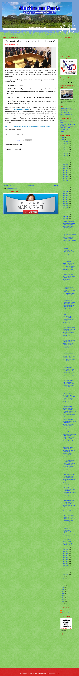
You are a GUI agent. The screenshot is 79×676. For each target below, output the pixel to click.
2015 (63, 595)
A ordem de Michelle (67, 541)
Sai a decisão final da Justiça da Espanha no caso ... (69, 528)
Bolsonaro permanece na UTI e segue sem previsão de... (69, 230)
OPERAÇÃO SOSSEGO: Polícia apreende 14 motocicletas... (69, 415)
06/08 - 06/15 (66, 201)
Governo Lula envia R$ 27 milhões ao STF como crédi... (69, 396)
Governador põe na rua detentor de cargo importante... (69, 341)
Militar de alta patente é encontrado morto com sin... (69, 515)
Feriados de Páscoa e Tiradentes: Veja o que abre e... (69, 506)
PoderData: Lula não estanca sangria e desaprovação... (68, 220)
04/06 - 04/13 (66, 547)
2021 (63, 583)
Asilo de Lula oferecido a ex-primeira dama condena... (68, 477)
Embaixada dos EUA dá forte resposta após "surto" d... (68, 386)
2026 (63, 137)
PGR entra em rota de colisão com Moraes (68, 376)
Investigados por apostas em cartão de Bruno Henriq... (68, 317)
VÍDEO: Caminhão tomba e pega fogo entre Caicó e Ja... (69, 323)
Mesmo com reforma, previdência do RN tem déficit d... (69, 234)
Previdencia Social (64, 129)
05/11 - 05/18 (66, 209)
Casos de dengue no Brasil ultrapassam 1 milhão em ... (69, 399)
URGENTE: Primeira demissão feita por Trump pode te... (69, 294)
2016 (63, 593)
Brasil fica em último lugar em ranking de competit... (69, 299)
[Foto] (30, 57)
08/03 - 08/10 (66, 185)
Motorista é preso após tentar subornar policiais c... (68, 503)
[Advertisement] (69, 657)
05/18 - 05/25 (66, 207)
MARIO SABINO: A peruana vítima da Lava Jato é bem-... (69, 327)
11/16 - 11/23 (66, 153)
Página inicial (30, 185)
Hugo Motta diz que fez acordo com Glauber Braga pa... (69, 402)
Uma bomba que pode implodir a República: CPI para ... (69, 535)
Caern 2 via (62, 120)
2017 (63, 591)
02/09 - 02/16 (66, 563)
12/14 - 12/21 (66, 145)
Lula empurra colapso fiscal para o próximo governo (69, 493)
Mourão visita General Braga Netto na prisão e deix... (68, 274)
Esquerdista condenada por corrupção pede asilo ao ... (68, 524)
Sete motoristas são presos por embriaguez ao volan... (69, 227)
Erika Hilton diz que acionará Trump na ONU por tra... (68, 496)
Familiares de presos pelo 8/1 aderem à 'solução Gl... (68, 264)
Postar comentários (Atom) (12, 188)
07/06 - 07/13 (66, 193)
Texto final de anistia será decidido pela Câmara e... (68, 409)
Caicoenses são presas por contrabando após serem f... (69, 320)
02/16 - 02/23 (66, 561)
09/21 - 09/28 (66, 170)
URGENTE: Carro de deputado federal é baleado (69, 360)
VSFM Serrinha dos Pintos (65, 108)
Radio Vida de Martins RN (65, 112)
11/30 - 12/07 (66, 149)
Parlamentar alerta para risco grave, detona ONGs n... (68, 467)
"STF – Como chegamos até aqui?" (20, 109)
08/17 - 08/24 (66, 180)
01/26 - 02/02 (66, 567)
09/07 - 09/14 (66, 174)
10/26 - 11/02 (66, 160)
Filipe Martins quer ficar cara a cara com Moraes (69, 357)
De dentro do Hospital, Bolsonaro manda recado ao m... (69, 280)
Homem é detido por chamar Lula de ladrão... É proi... (68, 370)
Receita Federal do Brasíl (65, 127)
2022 (63, 581)
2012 (63, 601)
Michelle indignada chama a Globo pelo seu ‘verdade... (68, 438)
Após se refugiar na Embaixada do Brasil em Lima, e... (69, 487)
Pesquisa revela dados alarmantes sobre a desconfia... (69, 241)
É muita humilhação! (67, 254)
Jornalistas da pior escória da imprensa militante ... (68, 431)
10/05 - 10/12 (66, 166)
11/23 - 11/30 (66, 151)
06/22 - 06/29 (66, 197)
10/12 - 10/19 (66, 164)
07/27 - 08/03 (66, 187)
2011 (63, 603)
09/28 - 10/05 (66, 168)
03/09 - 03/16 (66, 555)
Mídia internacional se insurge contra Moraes (69, 291)
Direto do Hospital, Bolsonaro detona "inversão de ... (68, 257)
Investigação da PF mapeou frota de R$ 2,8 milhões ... (69, 435)
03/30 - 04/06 (66, 549)
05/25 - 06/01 (66, 205)
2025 (63, 139)
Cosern (61, 122)
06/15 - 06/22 (66, 199)
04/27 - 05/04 (66, 214)
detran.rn (62, 131)
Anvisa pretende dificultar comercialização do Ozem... (69, 521)
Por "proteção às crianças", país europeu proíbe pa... (69, 451)
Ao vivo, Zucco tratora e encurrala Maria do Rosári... (69, 383)
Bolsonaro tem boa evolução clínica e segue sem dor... (68, 500)
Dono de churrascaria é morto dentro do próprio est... (68, 333)
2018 (63, 589)
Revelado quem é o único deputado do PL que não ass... (69, 518)
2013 (63, 599)
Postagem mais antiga (52, 185)
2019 (63, 587)
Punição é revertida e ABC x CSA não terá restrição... (68, 418)
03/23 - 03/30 (66, 551)
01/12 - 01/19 (66, 572)
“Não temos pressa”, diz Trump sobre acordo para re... (69, 406)
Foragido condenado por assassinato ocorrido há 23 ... (69, 350)
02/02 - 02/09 (66, 565)
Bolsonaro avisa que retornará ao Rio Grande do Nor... (69, 393)
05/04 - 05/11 (66, 212)
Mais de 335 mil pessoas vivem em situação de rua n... (69, 306)
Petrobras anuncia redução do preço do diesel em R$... (68, 344)
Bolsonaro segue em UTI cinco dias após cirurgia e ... (69, 330)
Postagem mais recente (9, 185)
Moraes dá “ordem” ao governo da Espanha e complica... (69, 470)
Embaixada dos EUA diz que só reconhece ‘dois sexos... (69, 490)
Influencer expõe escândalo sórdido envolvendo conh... (68, 244)
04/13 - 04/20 (66, 218)
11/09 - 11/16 (66, 155)
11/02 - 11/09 (66, 157)
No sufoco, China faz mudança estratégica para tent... (69, 483)
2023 (63, 578)
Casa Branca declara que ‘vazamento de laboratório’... (69, 309)
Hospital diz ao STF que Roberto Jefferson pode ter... (69, 511)
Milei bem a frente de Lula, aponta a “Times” (68, 454)
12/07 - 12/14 (66, 147)
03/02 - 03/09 (66, 557)
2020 (63, 585)
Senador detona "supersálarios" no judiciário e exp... (69, 277)
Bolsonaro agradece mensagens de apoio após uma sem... (69, 303)
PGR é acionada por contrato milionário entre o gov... (68, 461)
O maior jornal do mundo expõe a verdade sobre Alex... (69, 284)
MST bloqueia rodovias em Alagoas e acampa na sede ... (69, 474)
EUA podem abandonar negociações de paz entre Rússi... (68, 251)
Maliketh (47, 673)
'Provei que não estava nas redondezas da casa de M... (68, 288)
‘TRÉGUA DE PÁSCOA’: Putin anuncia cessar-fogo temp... (69, 224)
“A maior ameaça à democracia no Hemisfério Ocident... (69, 380)
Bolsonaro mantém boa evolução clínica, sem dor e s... (69, 412)
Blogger (57, 673)
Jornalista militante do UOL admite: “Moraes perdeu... (68, 441)
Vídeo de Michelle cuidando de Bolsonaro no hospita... (69, 464)
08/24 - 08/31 (66, 178)
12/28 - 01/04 (66, 141)
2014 (63, 597)
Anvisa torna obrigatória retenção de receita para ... (69, 422)
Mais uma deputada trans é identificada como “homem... (69, 444)
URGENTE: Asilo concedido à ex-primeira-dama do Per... (69, 267)
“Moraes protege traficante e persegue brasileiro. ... (68, 448)
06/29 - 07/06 (66, 195)
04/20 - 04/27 (66, 216)
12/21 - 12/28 (66, 143)
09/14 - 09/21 (66, 172)
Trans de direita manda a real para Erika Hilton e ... (68, 363)
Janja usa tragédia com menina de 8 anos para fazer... (69, 480)
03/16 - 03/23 (66, 553)
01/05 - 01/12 (66, 574)
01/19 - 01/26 (66, 570)
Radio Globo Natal (64, 110)
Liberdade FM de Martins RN (66, 114)
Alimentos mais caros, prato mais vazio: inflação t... (69, 538)
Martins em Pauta (65, 610)
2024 (63, 576)
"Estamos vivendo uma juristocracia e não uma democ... (68, 313)
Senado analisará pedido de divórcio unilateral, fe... (68, 347)
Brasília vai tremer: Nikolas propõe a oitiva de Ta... (68, 373)
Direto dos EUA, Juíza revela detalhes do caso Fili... (68, 544)
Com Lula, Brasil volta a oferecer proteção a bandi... (69, 428)
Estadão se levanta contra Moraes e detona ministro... (69, 261)
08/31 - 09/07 (66, 176)
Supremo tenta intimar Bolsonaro (69, 508)
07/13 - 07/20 (66, 191)
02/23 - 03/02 (66, 559)
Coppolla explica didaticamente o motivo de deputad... (69, 367)
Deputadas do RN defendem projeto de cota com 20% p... (69, 425)
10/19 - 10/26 (66, 162)
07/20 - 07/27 (66, 189)
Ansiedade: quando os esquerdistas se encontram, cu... (68, 531)
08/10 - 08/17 (66, 182)
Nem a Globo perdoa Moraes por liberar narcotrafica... (69, 457)
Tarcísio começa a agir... (67, 296)
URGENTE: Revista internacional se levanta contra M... (69, 337)
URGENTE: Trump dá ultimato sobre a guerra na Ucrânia (69, 270)
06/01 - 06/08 (66, 203)
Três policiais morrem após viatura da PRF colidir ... (68, 238)
